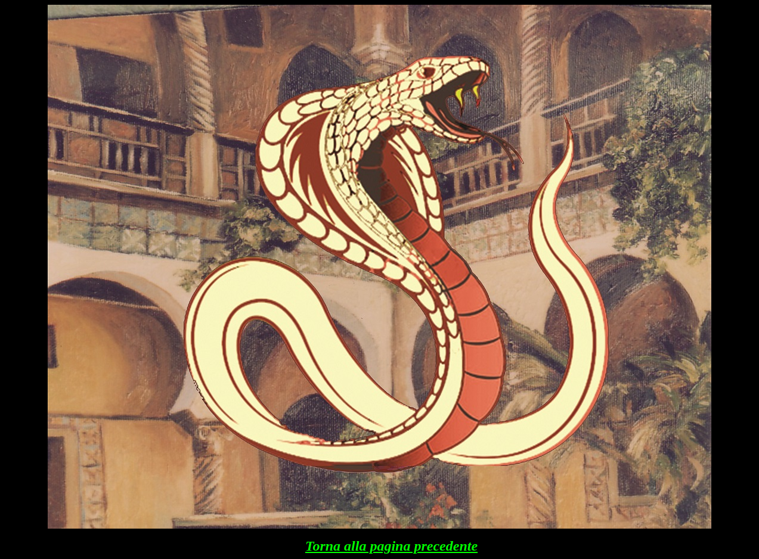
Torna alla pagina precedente (391, 546)
